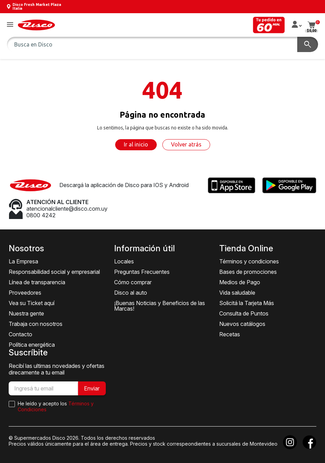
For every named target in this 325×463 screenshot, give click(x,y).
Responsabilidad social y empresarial (54, 272)
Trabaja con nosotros (35, 324)
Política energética (32, 344)
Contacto (20, 334)
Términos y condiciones (249, 261)
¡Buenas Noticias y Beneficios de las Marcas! (159, 305)
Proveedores (25, 292)
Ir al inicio (136, 144)
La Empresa (23, 261)
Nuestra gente (26, 313)
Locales (124, 261)
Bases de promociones (248, 272)
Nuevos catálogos (242, 324)
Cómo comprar (133, 282)
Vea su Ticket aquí (31, 303)
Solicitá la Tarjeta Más (246, 303)
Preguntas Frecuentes (142, 272)
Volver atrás (186, 144)
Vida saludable (237, 292)
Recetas (229, 334)
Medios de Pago (239, 282)
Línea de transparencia (37, 282)
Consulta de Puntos (243, 313)
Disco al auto (130, 292)
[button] (10, 24)
